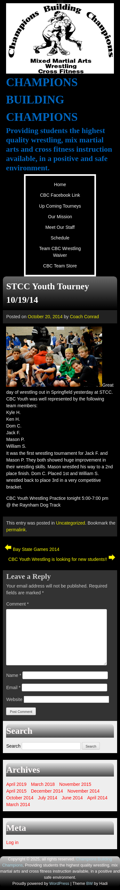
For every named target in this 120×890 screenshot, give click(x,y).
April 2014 (97, 797)
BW (89, 883)
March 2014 (18, 804)
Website (14, 699)
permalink (16, 529)
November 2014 (84, 791)
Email (13, 687)
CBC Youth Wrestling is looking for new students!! (62, 559)
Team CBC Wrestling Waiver (60, 252)
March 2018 (43, 784)
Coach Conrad (84, 316)
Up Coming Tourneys (60, 206)
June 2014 (72, 797)
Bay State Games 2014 (31, 549)
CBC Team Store (60, 265)
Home (60, 184)
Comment (17, 604)
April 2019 (16, 784)
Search (13, 746)
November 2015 (75, 784)
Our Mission (60, 216)
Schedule (60, 237)
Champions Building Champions (42, 99)
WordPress (59, 883)
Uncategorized (70, 523)
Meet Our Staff (60, 227)
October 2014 (19, 797)
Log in (12, 842)
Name (13, 675)
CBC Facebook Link (60, 195)
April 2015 (16, 791)
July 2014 (47, 797)
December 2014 (47, 791)
